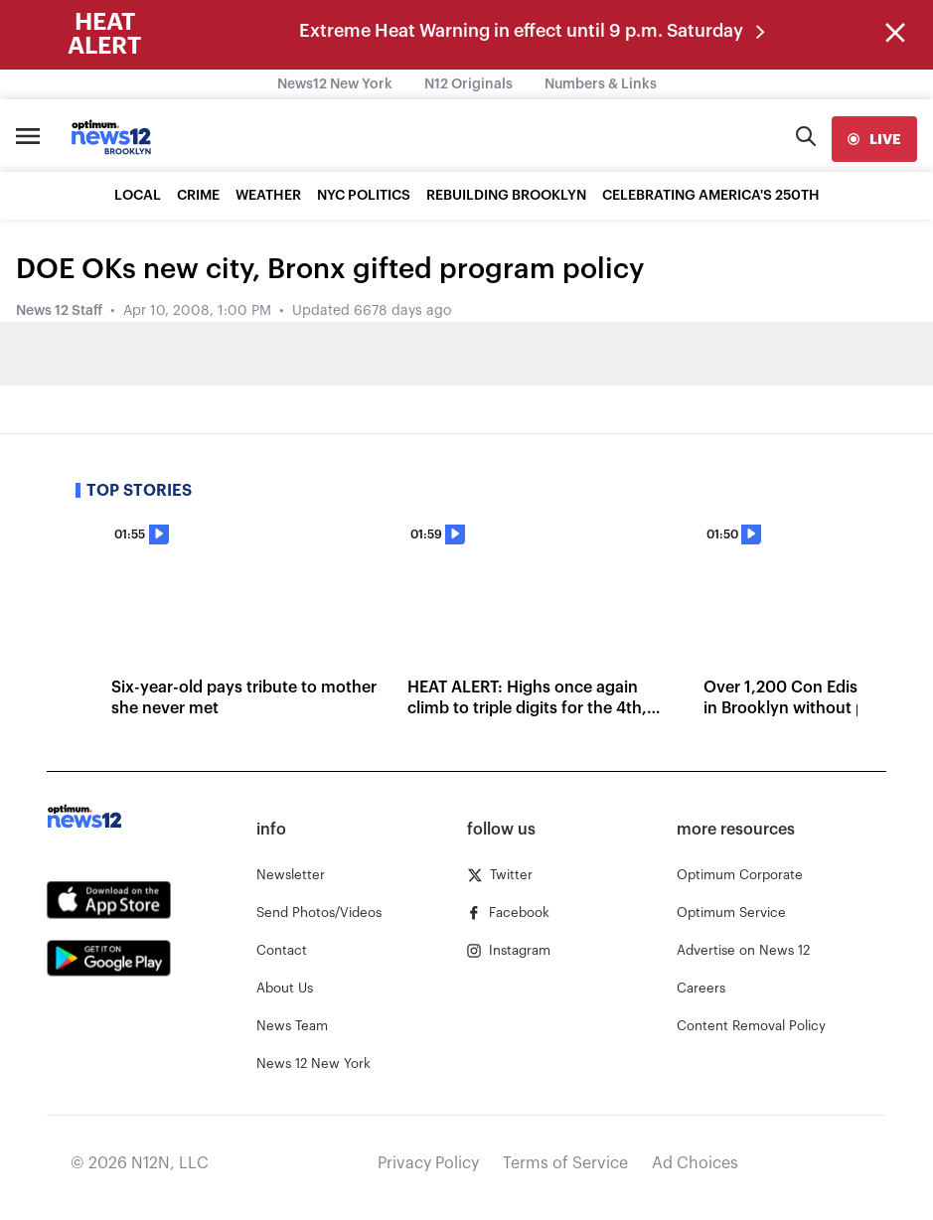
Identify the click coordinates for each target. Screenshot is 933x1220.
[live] (874, 139)
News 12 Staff (59, 311)
